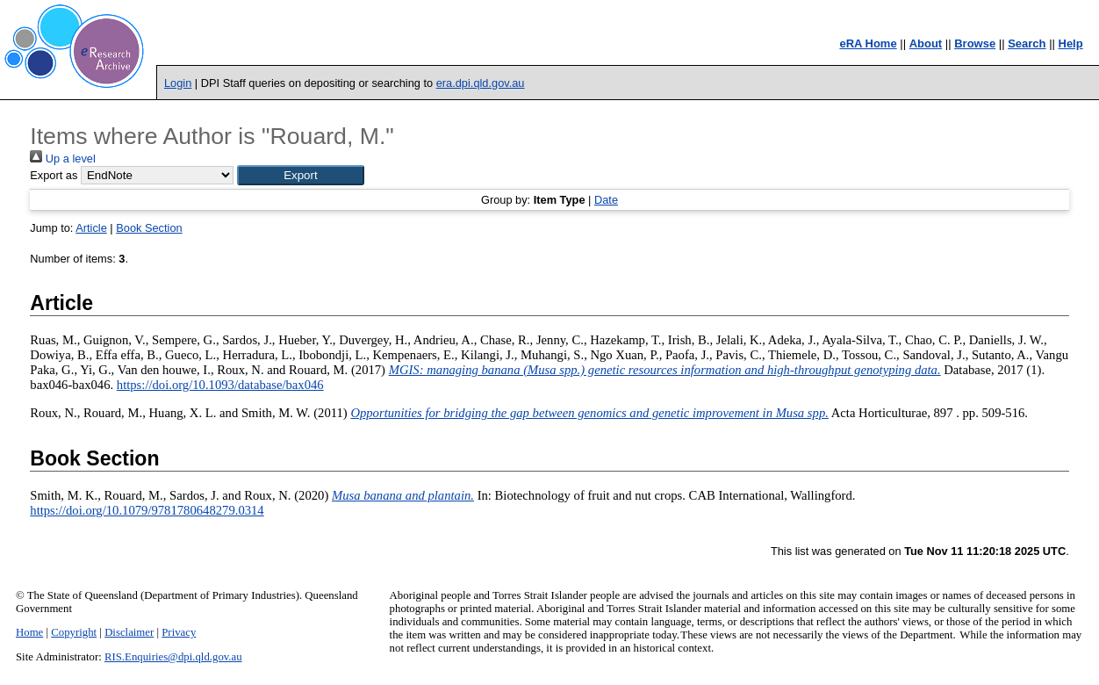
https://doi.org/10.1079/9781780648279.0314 (146, 510)
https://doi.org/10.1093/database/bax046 (220, 385)
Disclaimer (129, 632)
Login (177, 83)
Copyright (74, 632)
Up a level (62, 158)
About (926, 43)
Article (91, 227)
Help (1071, 43)
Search (1026, 43)
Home (29, 632)
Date (606, 199)
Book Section (149, 227)
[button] (300, 175)
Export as (53, 175)
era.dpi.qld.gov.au (480, 83)
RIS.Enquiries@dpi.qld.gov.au (173, 657)
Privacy (179, 632)
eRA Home (867, 43)
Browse (974, 43)
